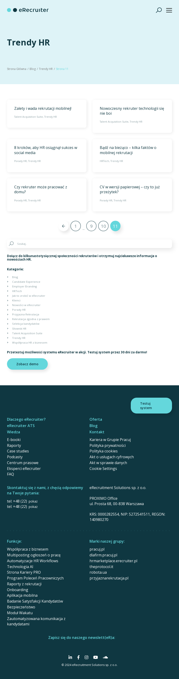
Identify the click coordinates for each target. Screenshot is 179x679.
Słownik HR (19, 328)
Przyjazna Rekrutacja (25, 314)
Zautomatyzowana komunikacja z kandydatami (36, 621)
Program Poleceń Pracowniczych (35, 578)
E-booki (14, 439)
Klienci (16, 300)
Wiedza (13, 431)
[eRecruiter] (27, 10)
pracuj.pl (97, 549)
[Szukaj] (159, 10)
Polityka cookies (104, 451)
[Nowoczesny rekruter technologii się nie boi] (132, 116)
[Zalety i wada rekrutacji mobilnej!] (46, 114)
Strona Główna (16, 69)
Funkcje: (14, 541)
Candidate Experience (26, 281)
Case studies (18, 451)
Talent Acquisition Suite (28, 116)
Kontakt (97, 431)
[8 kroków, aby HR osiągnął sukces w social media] (46, 155)
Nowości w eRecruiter (26, 305)
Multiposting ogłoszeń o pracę (34, 555)
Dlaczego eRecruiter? (26, 419)
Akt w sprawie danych (108, 462)
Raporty (14, 445)
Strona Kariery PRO (24, 572)
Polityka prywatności (108, 445)
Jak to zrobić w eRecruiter (28, 295)
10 (103, 226)
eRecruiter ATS (21, 425)
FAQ (10, 474)
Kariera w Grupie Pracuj (110, 439)
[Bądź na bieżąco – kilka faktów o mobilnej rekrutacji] (132, 155)
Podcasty (15, 456)
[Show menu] (169, 10)
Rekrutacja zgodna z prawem (31, 319)
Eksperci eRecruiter (24, 468)
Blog (33, 69)
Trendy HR (46, 69)
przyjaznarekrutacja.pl (109, 578)
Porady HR (20, 161)
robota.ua (98, 572)
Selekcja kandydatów (25, 323)
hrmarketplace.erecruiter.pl (113, 560)
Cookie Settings (103, 468)
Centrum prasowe (22, 462)
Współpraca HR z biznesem (29, 342)
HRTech (104, 161)
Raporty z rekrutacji (24, 583)
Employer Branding (24, 286)
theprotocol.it (101, 566)
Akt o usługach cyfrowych (112, 456)
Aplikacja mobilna (22, 595)
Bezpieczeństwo (21, 607)
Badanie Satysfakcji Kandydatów (35, 601)
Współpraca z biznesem (27, 549)
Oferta (96, 419)
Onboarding (17, 589)
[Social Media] (70, 657)
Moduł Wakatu (20, 612)
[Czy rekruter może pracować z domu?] (46, 194)
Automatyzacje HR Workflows (32, 560)
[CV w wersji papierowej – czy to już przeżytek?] (132, 194)
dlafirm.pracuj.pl (103, 555)
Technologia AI (20, 566)
